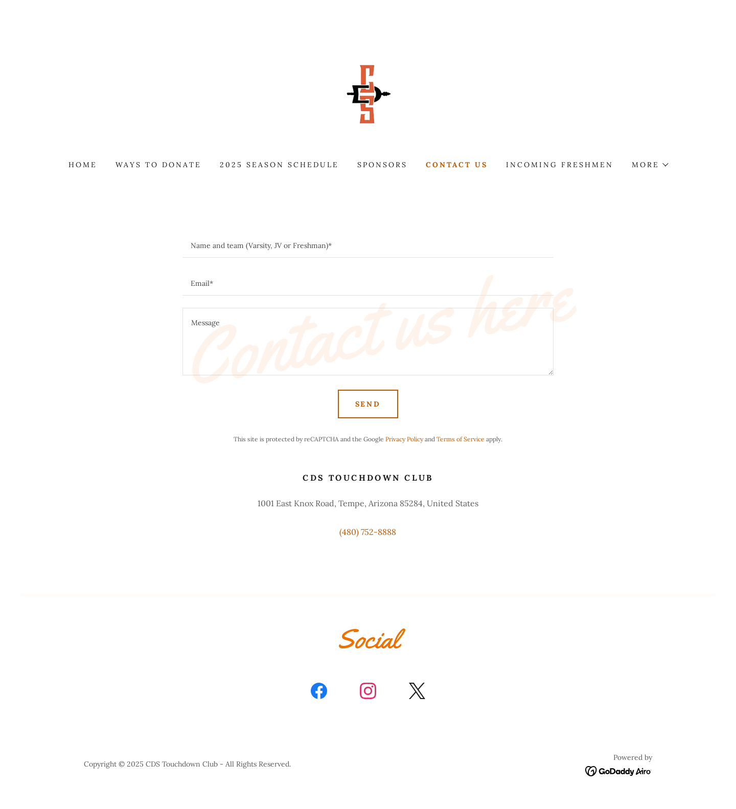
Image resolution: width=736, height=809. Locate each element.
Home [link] (82, 164)
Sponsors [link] (382, 164)
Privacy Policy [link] (404, 439)
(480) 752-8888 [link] (367, 532)
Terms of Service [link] (460, 439)
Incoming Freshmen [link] (559, 164)
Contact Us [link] (457, 164)
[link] (368, 94)
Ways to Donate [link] (158, 164)
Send (368, 404)
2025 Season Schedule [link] (279, 164)
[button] (650, 165)
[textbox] (367, 245)
